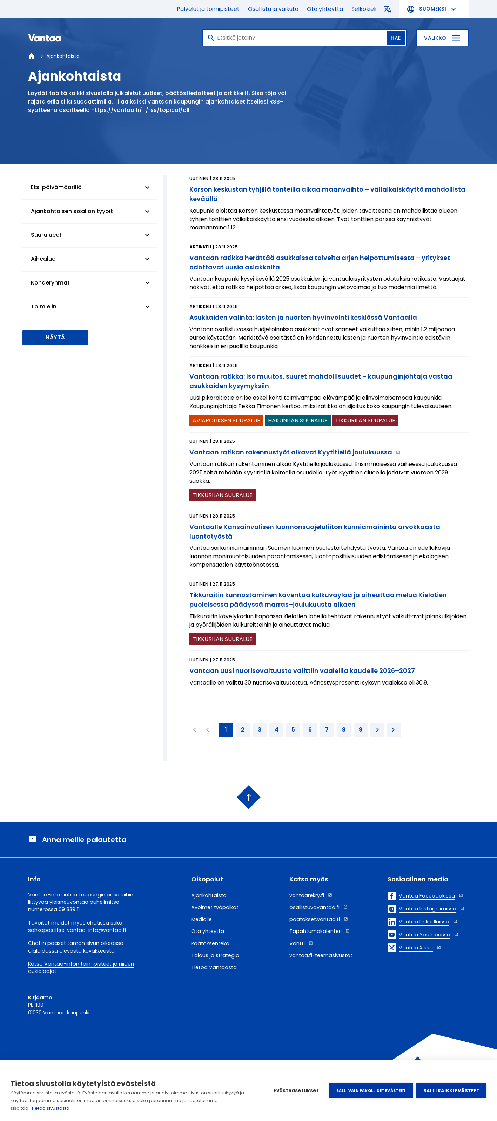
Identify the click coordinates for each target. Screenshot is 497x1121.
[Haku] (304, 37)
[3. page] (260, 730)
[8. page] (344, 730)
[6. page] (310, 730)
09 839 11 (69, 909)
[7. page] (327, 730)
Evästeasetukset (296, 1090)
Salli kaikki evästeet (451, 1090)
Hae (396, 37)
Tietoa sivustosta (50, 1108)
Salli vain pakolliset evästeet (371, 1090)
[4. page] (276, 730)
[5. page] (293, 730)
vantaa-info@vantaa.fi (96, 930)
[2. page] (243, 730)
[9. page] (361, 730)
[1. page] (226, 730)
